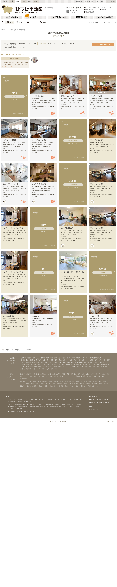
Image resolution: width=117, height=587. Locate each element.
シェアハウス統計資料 (105, 17)
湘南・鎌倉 (80, 376)
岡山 (31, 366)
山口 (44, 366)
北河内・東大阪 (70, 364)
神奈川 (78, 358)
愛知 (27, 360)
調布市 (59, 383)
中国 (35, 1)
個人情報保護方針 (26, 411)
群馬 (95, 358)
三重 (52, 360)
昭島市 (72, 386)
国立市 (41, 386)
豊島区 (51, 381)
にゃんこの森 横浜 (8, 316)
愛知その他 (27, 362)
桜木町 (73, 137)
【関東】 (69, 358)
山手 (43, 225)
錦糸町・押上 (105, 374)
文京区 (33, 383)
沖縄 (86, 366)
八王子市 (35, 386)
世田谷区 (23, 381)
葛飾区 (28, 383)
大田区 (40, 381)
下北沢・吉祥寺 (66, 374)
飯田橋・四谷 (76, 374)
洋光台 (73, 313)
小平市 (71, 383)
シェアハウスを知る (73, 8)
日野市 (61, 386)
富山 (60, 360)
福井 (56, 360)
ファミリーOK (31, 43)
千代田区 (82, 383)
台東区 (83, 381)
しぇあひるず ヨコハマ (39, 96)
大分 (82, 366)
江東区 (105, 381)
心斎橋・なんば (98, 362)
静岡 (35, 360)
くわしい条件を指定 (102, 44)
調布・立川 (37, 376)
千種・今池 (77, 360)
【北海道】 (23, 358)
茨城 (99, 358)
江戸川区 (89, 381)
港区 (37, 383)
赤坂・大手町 (85, 374)
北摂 (63, 364)
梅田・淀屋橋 (88, 362)
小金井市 (94, 383)
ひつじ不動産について (58, 17)
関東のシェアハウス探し (8, 30)
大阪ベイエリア (55, 364)
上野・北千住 (56, 374)
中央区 (48, 383)
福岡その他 (54, 369)
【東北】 (43, 358)
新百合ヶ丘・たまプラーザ (68, 376)
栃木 (91, 358)
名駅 (64, 360)
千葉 (83, 358)
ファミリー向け (35, 17)
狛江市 (67, 386)
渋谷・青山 (23, 374)
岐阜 (39, 360)
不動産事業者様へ (82, 17)
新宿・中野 (31, 374)
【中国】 (23, 366)
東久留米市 (54, 386)
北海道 (4, 1)
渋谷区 (67, 381)
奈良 (72, 362)
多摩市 (29, 386)
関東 (17, 1)
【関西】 (55, 362)
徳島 (35, 366)
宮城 (47, 358)
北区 (100, 381)
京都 (64, 362)
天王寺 (106, 362)
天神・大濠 (23, 369)
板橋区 (34, 381)
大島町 (97, 386)
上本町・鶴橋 (46, 364)
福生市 (77, 386)
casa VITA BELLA (67, 228)
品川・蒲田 (47, 374)
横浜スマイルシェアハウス (69, 96)
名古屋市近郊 (93, 360)
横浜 (14, 93)
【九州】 (73, 366)
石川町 (73, 181)
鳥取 (39, 366)
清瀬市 (106, 383)
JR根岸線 (22, 30)
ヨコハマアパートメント (10, 184)
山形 (51, 358)
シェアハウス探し (11, 17)
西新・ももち (45, 369)
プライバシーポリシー (95, 409)
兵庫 (68, 362)
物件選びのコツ (89, 10)
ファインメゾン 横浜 (97, 184)
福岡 (78, 366)
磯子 (43, 269)
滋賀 (76, 362)
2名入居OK (42, 43)
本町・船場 (23, 364)
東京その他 (23, 378)
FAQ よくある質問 (106, 7)
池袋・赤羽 (39, 374)
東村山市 (83, 386)
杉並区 (29, 381)
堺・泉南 (79, 364)
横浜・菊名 (45, 376)
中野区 (56, 381)
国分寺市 (23, 386)
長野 (31, 360)
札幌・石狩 (36, 358)
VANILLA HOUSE (37, 316)
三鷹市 (53, 383)
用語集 (103, 10)
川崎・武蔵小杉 (54, 376)
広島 (27, 366)
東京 (73, 358)
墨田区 (43, 383)
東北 (11, 1)
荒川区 (22, 383)
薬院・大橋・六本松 (34, 369)
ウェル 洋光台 (94, 316)
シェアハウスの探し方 (91, 7)
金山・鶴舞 (85, 360)
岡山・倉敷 (53, 366)
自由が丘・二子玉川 (26, 376)
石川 (48, 360)
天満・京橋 (37, 364)
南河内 (85, 364)
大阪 (60, 362)
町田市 (100, 383)
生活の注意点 (89, 12)
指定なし (73, 43)
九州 (41, 1)
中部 (23, 1)
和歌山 (81, 362)
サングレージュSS (96, 96)
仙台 (59, 358)
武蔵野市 (65, 383)
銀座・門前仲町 (95, 374)
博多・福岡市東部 (102, 366)
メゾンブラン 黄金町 (9, 140)
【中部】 (23, 360)
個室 (49, 43)
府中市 (76, 383)
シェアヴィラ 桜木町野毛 (40, 184)
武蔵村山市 (91, 386)
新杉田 (102, 269)
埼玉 (87, 358)
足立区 (61, 381)
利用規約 (91, 406)
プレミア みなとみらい (97, 140)
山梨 (44, 360)
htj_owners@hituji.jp (103, 402)
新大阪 (30, 364)
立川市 (88, 383)
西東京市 (47, 386)
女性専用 (22, 43)
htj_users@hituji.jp (102, 399)
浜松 (104, 360)
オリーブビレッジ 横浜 (39, 140)
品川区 (95, 381)
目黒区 (78, 381)
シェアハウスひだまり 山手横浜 (13, 228)
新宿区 (45, 381)
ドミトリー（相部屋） (61, 43)
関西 (29, 1)
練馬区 (72, 381)
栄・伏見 (69, 360)
